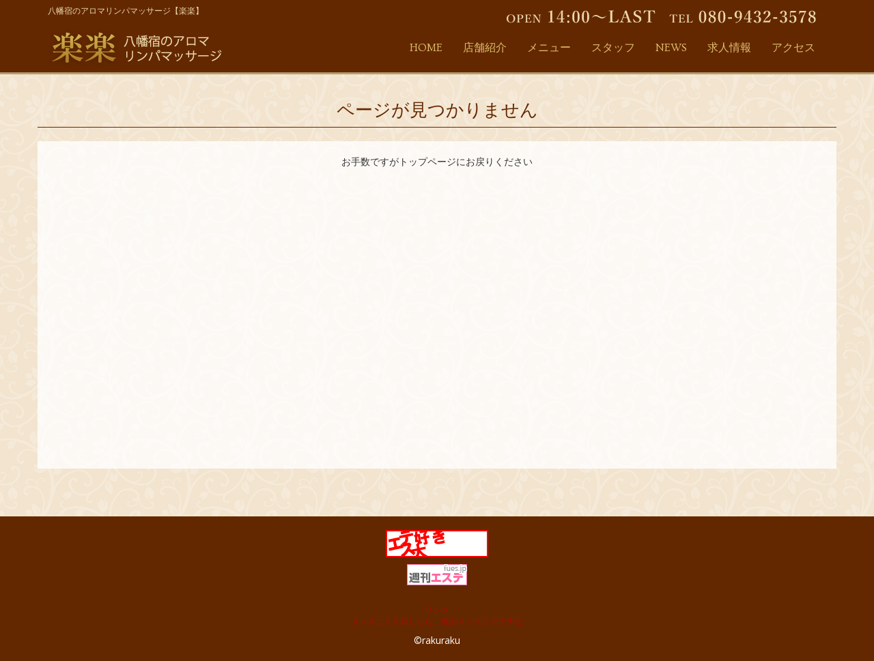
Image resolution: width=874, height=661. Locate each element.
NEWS (671, 48)
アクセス (793, 48)
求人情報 (729, 48)
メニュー (549, 48)
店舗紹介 (485, 48)
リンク (437, 609)
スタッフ (613, 48)
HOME (426, 48)
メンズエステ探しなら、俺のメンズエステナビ (437, 621)
